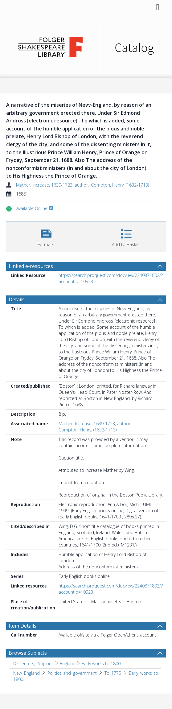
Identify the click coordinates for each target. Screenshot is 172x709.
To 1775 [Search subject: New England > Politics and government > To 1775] (112, 673)
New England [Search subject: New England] (26, 673)
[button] (46, 236)
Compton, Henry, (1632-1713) (120, 185)
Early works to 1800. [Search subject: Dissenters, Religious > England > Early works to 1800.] (101, 663)
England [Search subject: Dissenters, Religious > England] (68, 663)
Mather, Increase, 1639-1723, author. (52, 185)
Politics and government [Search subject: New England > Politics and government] (72, 673)
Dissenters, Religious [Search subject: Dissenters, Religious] (33, 663)
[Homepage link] (86, 45)
